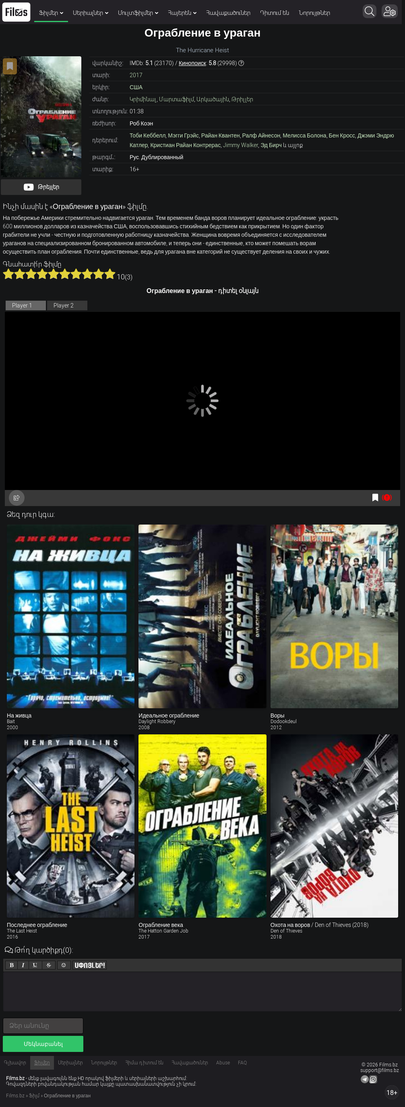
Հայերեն (182, 12)
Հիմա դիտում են (144, 1063)
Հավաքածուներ (228, 12)
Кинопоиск (192, 63)
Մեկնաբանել (43, 1044)
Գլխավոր (15, 1063)
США (136, 87)
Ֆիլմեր (51, 12)
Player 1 (22, 305)
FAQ (242, 1063)
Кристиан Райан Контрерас (185, 145)
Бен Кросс (342, 135)
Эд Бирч (271, 145)
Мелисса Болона (304, 135)
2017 (136, 75)
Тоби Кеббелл (147, 135)
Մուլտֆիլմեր (138, 12)
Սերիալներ (90, 12)
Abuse (223, 1063)
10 (110, 273)
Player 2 (64, 305)
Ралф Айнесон (261, 135)
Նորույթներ (314, 12)
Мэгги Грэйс (183, 135)
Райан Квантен (220, 135)
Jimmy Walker (240, 145)
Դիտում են (274, 12)
